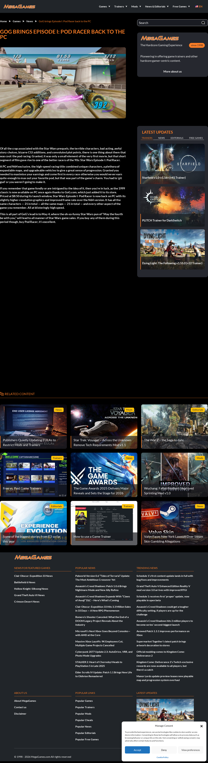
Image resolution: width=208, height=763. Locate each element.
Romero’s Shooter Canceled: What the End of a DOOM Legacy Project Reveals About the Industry (102, 620)
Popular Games (84, 700)
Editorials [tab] (177, 138)
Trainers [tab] (147, 138)
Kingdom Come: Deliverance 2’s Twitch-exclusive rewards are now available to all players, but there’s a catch (165, 665)
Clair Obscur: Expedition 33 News (33, 575)
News (29, 21)
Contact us (20, 707)
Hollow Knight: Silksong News (31, 588)
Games (17, 21)
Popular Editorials (85, 732)
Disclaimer (20, 713)
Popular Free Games (87, 739)
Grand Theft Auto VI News (29, 595)
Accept (137, 750)
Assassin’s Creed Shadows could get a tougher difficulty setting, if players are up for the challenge (163, 610)
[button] (201, 725)
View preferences (190, 750)
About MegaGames (25, 700)
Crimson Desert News (26, 601)
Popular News (83, 726)
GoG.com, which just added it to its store (90, 192)
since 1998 (197, 45)
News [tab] (161, 138)
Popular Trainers (85, 707)
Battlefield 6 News (24, 582)
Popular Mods (83, 713)
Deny (164, 750)
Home (3, 21)
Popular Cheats (84, 720)
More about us (172, 71)
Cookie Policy (162, 757)
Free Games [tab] (196, 138)
